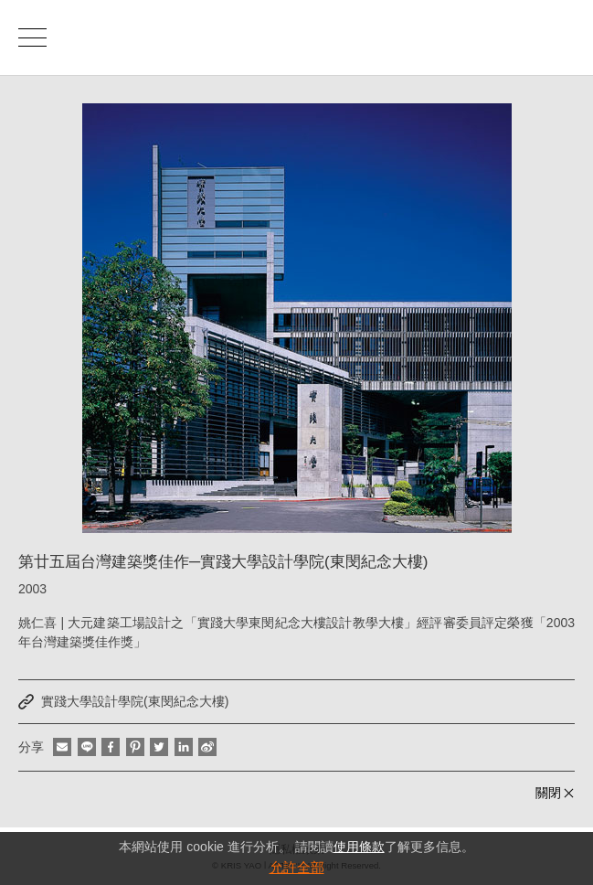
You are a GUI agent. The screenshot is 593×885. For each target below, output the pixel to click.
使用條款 (359, 846)
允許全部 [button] (297, 867)
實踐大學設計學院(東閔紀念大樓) (134, 701)
